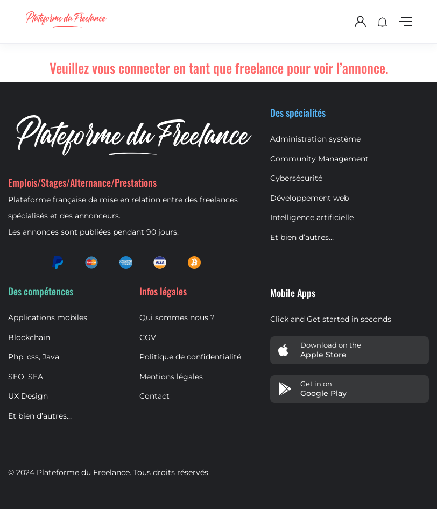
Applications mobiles (47, 317)
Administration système (315, 139)
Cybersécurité (296, 178)
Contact (154, 396)
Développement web (309, 198)
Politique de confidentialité (190, 357)
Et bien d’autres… (302, 237)
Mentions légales (171, 376)
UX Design (28, 396)
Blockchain (29, 337)
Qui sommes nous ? (177, 317)
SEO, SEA (25, 376)
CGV (147, 337)
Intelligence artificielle (312, 217)
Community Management (319, 159)
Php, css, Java (33, 357)
